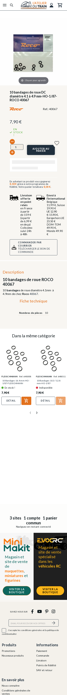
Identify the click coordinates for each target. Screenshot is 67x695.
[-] (12, 141)
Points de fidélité (46, 665)
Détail (11, 400)
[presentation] (30, 411)
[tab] (33, 302)
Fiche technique (34, 300)
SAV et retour (44, 670)
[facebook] (32, 611)
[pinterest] (46, 611)
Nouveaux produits (13, 655)
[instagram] (53, 611)
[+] (12, 152)
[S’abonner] (54, 622)
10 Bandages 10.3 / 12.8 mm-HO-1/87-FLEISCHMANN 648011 (49, 383)
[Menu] (4, 5)
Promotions (8, 650)
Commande (42, 655)
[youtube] (39, 611)
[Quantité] (17, 147)
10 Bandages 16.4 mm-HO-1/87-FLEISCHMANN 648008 (15, 383)
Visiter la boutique (16, 591)
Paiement (41, 650)
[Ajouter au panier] (41, 150)
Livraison (41, 660)
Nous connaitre (11, 685)
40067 (34, 293)
